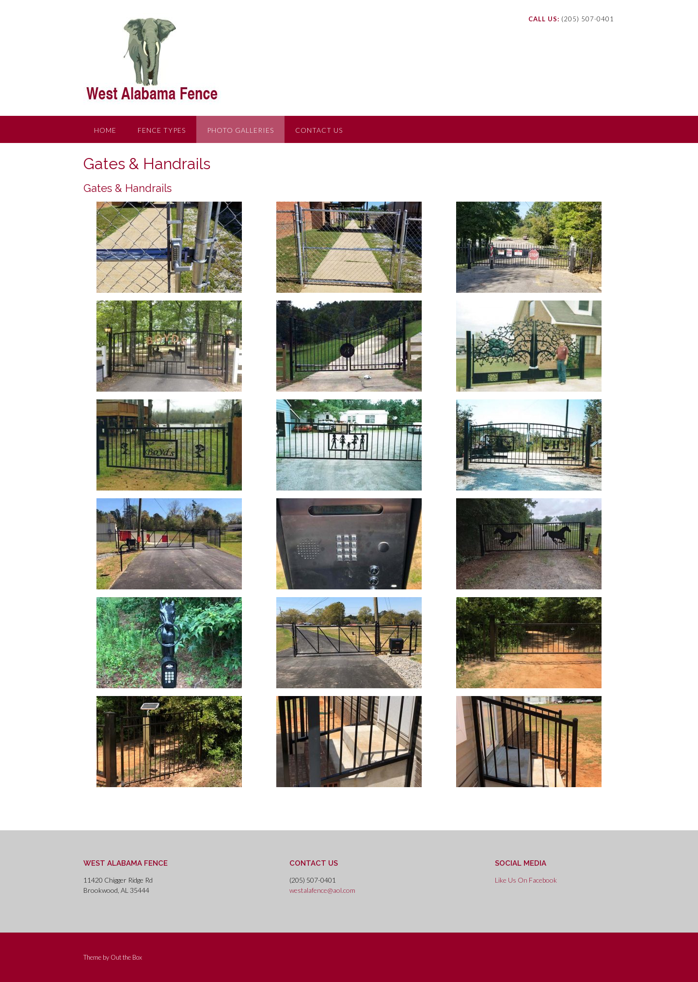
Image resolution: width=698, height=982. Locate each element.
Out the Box (126, 957)
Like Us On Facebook (526, 880)
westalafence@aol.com (322, 890)
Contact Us (319, 130)
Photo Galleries (240, 130)
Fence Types (162, 130)
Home (105, 130)
